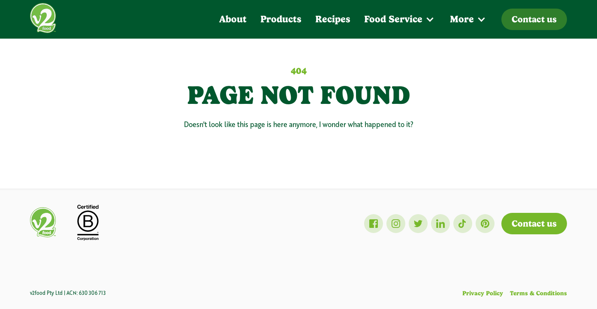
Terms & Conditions (538, 293)
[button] (400, 19)
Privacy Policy (482, 293)
